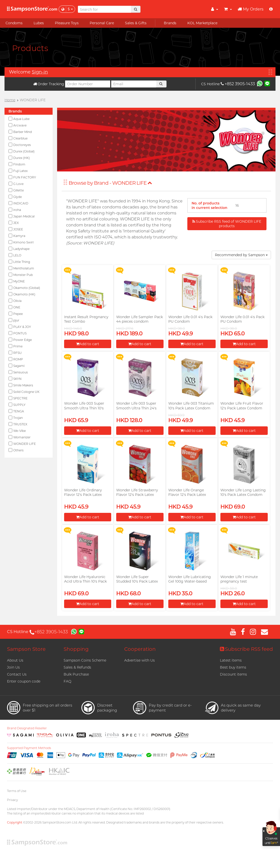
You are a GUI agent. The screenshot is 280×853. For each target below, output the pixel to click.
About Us (15, 660)
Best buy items (233, 667)
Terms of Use (16, 791)
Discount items (233, 674)
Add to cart (87, 344)
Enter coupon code (23, 681)
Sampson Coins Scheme (85, 660)
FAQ (67, 681)
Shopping (76, 649)
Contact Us (17, 674)
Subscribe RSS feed (246, 649)
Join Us (13, 667)
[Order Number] (87, 83)
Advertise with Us (139, 660)
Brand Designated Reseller (27, 728)
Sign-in (40, 72)
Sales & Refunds (77, 667)
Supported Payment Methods (29, 748)
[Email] (133, 83)
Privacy (12, 800)
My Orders (250, 9)
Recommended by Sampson (241, 255)
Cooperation (140, 649)
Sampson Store (26, 649)
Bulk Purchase (76, 674)
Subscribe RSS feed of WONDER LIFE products (226, 223)
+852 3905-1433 (238, 83)
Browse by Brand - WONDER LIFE (110, 183)
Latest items (231, 660)
